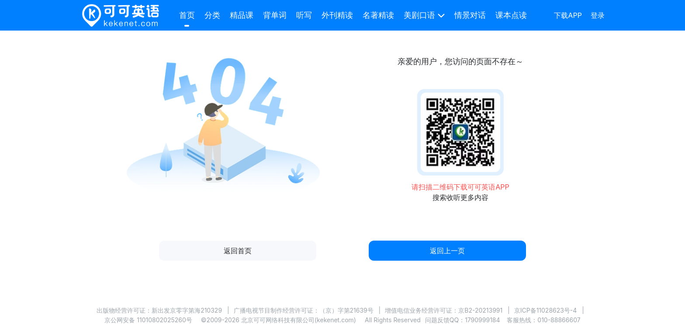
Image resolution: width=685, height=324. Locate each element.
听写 (304, 15)
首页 (187, 15)
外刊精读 (337, 15)
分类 (212, 15)
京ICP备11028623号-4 (545, 310)
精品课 (241, 15)
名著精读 (378, 15)
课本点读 (511, 15)
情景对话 (470, 15)
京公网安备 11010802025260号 (148, 320)
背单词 (275, 15)
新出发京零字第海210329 (187, 310)
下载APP (568, 15)
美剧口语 (419, 15)
